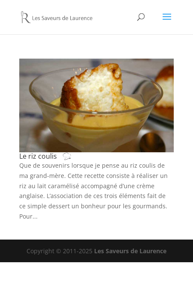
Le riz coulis (54, 156)
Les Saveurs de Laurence (130, 251)
